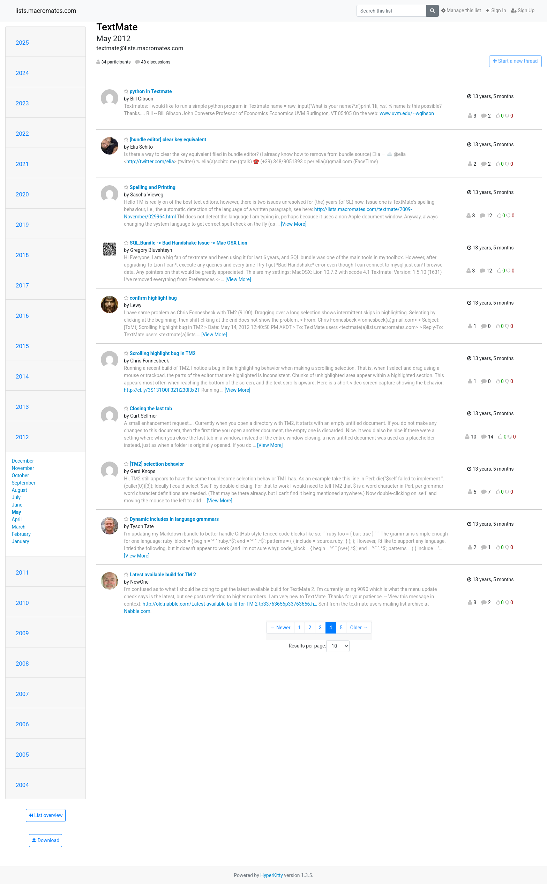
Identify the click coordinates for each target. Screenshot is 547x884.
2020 (22, 194)
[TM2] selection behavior (154, 464)
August (19, 490)
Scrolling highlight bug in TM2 (159, 353)
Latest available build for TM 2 (160, 574)
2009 (22, 633)
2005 (22, 754)
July (16, 497)
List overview (46, 815)
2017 (22, 285)
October (20, 475)
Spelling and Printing (149, 187)
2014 (22, 376)
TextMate (116, 27)
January (20, 541)
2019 (22, 224)
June (17, 505)
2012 (22, 437)
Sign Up (522, 10)
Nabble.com (137, 611)
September (24, 483)
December (23, 461)
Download (45, 840)
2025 (22, 42)
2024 (22, 72)
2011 (22, 572)
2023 (22, 103)
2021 (22, 163)
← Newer (280, 627)
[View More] (293, 224)
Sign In (496, 10)
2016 (22, 315)
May (16, 512)
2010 (22, 602)
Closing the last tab (148, 408)
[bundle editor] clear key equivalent (165, 139)
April (17, 519)
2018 (22, 255)
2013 (22, 406)
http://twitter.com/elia (150, 161)
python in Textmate (148, 91)
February (21, 534)
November (23, 468)
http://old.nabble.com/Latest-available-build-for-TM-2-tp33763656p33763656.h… (230, 604)
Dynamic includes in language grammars (171, 519)
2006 (22, 724)
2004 (22, 784)
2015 (22, 346)
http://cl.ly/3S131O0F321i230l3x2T (162, 390)
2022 (22, 133)
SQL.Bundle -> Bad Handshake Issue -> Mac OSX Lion (185, 243)
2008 (22, 663)
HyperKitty (271, 875)
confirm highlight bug (150, 298)
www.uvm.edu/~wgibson (407, 113)
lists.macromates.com (45, 10)
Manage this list (461, 10)
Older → (359, 627)
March (19, 527)
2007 (22, 693)
